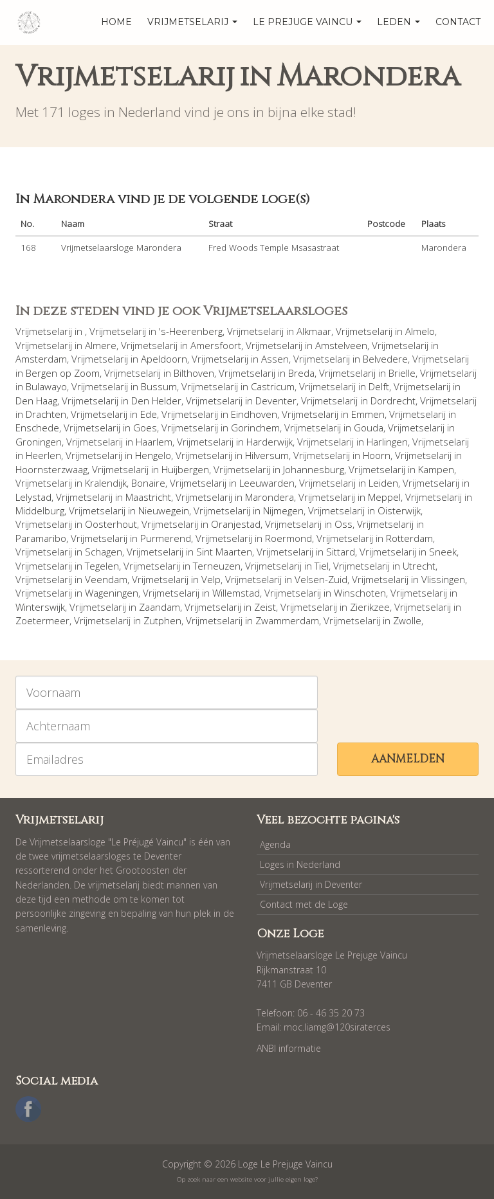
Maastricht (148, 497)
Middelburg (39, 510)
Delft (379, 386)
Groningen (38, 441)
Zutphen (162, 620)
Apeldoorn (164, 358)
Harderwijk (269, 441)
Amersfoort (215, 345)
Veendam (106, 579)
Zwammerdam (287, 620)
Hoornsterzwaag (51, 469)
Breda (301, 372)
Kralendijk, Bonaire (125, 482)
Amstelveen (341, 345)
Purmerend (165, 538)
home (116, 22)
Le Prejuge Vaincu (307, 22)
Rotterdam (409, 538)
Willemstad (236, 592)
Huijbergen (185, 469)
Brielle (402, 372)
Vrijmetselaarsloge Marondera (121, 247)
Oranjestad (236, 524)
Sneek (443, 551)
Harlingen (387, 441)
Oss (343, 524)
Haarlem (154, 441)
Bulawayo (46, 386)
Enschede (37, 427)
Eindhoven (254, 414)
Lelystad (33, 497)
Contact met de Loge (304, 904)
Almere (100, 345)
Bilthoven (194, 372)
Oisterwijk (399, 510)
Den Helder (156, 400)
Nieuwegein (163, 510)
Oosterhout (111, 524)
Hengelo (153, 455)
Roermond (288, 538)
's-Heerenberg (191, 331)
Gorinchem (255, 427)
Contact (457, 22)
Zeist (265, 606)
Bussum (159, 386)
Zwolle (407, 620)
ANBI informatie (289, 1048)
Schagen (103, 551)
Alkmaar (314, 331)
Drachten (46, 414)
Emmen (368, 414)
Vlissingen (443, 579)
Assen (275, 358)
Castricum (273, 386)
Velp (211, 579)
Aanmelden (407, 759)
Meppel (384, 497)
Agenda (275, 844)
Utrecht (419, 565)
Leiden (383, 482)
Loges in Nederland (300, 864)
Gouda (368, 427)
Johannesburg (313, 469)
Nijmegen (283, 510)
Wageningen (111, 592)
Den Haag (36, 400)
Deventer (276, 400)
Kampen (436, 469)
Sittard (340, 551)
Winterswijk (40, 606)
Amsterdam (41, 358)
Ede (148, 414)
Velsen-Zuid (321, 579)
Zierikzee (370, 606)
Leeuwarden (267, 482)
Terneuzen (217, 565)
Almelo (420, 331)
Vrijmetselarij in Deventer (311, 884)
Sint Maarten (224, 551)
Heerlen (43, 455)
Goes (145, 427)
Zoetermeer (42, 620)
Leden (398, 22)
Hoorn (376, 455)
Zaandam (159, 606)
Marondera (269, 497)
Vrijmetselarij (192, 22)
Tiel (322, 565)
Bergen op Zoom (63, 372)
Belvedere (385, 358)
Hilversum (267, 455)
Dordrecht (393, 400)
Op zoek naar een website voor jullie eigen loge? (247, 1179)
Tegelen (102, 565)
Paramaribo (40, 538)
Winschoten (360, 592)
